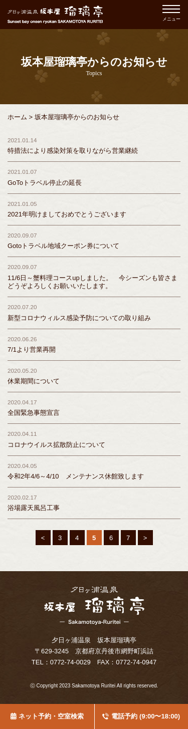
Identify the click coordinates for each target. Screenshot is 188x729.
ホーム (17, 117)
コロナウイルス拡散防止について (56, 439)
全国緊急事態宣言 (34, 407)
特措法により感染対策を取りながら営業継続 (73, 145)
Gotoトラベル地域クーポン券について (63, 240)
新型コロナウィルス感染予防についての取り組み (79, 312)
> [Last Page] (145, 538)
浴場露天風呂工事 (34, 503)
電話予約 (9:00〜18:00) (145, 716)
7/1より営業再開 (32, 344)
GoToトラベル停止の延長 (45, 177)
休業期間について (34, 376)
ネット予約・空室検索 (51, 716)
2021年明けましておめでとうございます (67, 209)
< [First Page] (43, 538)
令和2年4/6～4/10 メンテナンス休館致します (76, 471)
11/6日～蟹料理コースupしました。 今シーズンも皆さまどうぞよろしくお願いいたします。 (92, 276)
